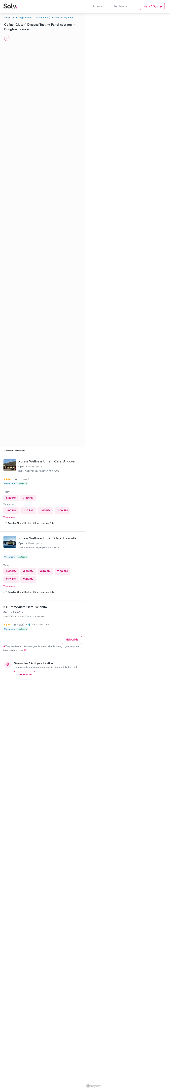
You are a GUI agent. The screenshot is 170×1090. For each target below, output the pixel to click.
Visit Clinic (71, 639)
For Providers (122, 6)
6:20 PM (11, 498)
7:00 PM (62, 571)
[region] (127, 551)
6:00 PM (11, 571)
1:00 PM (11, 510)
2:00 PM (62, 510)
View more (9, 517)
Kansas (28, 17)
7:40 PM (28, 498)
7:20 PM (11, 579)
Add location (24, 674)
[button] (138, 43)
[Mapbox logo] (93, 1086)
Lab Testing (17, 17)
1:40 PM (45, 510)
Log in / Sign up (152, 6)
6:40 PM (45, 571)
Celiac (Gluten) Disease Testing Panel (53, 17)
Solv (6, 17)
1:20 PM (28, 510)
